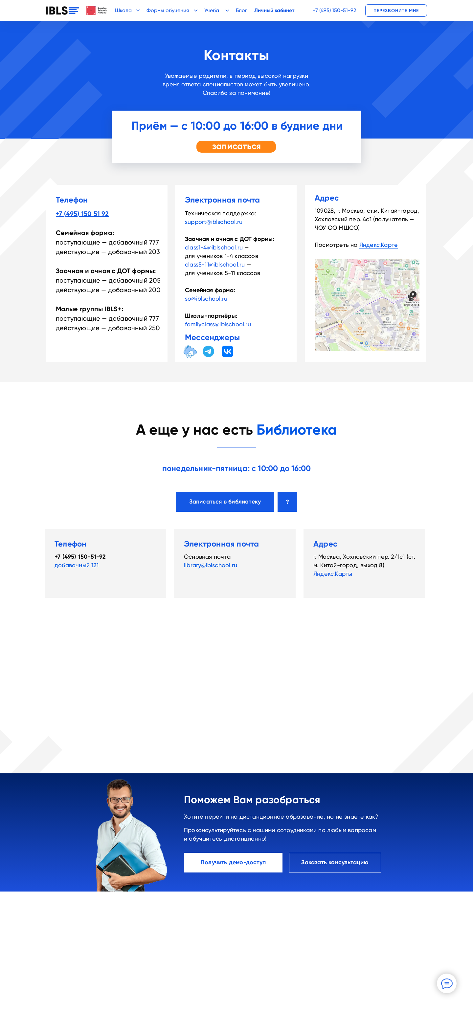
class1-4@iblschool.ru (214, 247)
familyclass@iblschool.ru (218, 324)
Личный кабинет (274, 10)
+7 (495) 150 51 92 (82, 214)
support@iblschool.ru (213, 221)
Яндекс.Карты (332, 573)
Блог (241, 10)
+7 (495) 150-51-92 (334, 10)
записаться (236, 145)
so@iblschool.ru (206, 298)
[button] (396, 10)
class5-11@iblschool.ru (215, 264)
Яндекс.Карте (378, 244)
